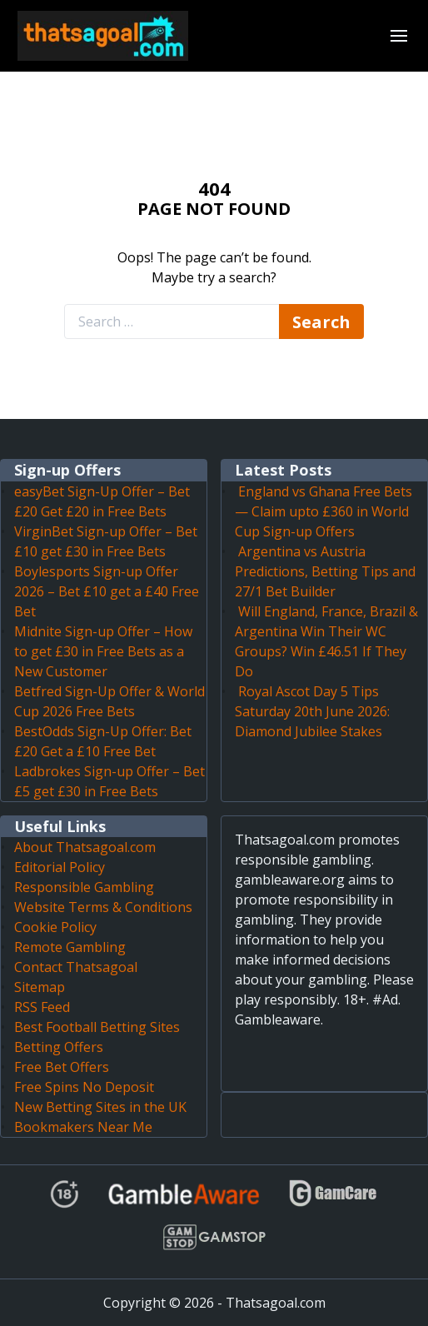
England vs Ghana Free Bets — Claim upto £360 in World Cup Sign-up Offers (323, 511)
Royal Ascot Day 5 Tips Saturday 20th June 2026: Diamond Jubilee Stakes (312, 711)
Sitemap (39, 987)
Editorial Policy (59, 867)
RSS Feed (42, 1007)
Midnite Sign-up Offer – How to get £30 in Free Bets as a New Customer (103, 651)
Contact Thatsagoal (75, 967)
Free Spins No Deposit (84, 1087)
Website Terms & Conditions (103, 907)
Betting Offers (58, 1047)
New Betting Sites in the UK (100, 1107)
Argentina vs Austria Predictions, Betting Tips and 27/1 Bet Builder (325, 571)
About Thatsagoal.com (85, 847)
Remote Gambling (70, 947)
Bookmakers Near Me (83, 1127)
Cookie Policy (55, 927)
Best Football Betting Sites (97, 1027)
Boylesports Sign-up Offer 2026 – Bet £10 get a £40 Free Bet (106, 591)
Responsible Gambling (84, 887)
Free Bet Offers (61, 1067)
